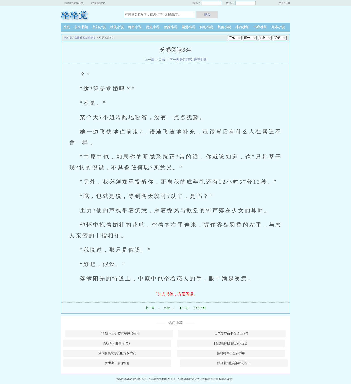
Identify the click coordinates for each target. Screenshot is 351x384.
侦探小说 (170, 27)
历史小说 (152, 27)
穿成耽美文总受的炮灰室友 (117, 353)
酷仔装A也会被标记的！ (234, 363)
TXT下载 (200, 308)
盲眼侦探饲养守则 (85, 37)
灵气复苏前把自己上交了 (231, 333)
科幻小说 (206, 27)
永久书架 (81, 27)
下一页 (174, 59)
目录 (162, 59)
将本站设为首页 (73, 3)
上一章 (149, 59)
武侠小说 (117, 27)
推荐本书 (200, 59)
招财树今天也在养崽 (231, 353)
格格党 (74, 15)
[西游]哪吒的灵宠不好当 (231, 343)
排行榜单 (242, 27)
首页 (66, 27)
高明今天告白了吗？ (117, 343)
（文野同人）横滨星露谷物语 (119, 333)
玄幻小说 (99, 27)
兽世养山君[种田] (117, 363)
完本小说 (278, 27)
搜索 (207, 14)
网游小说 (188, 27)
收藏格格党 (98, 3)
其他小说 (224, 27)
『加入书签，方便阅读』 (175, 294)
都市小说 (134, 27)
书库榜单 (260, 27)
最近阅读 (186, 59)
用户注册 (284, 3)
